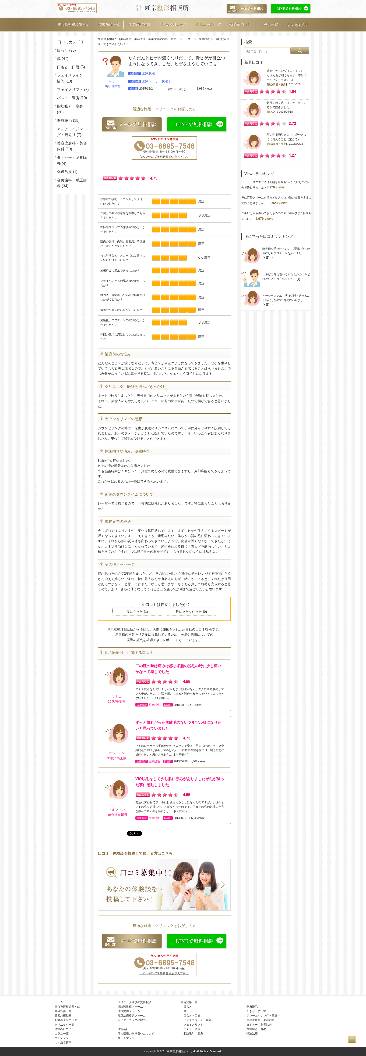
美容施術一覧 (109, 25)
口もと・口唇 (68, 67)
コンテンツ (62, 1038)
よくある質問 (297, 25)
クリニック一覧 (208, 25)
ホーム (59, 1002)
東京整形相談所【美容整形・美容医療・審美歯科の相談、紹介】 (138, 39)
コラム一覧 (269, 25)
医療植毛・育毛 (256, 1029)
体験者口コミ (240, 25)
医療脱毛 (64, 121)
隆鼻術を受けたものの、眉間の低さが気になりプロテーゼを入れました (286, 253)
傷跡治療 (64, 172)
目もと (62, 50)
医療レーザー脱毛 (155, 81)
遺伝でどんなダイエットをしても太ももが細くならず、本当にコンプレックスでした (286, 75)
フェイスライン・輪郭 (197, 1020)
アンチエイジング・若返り (263, 1015)
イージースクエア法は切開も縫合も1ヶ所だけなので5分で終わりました (285, 300)
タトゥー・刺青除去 (259, 1024)
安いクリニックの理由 (132, 1020)
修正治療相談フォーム (132, 1015)
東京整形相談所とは (73, 25)
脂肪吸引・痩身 (70, 106)
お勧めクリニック (173, 25)
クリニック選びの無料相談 (134, 1002)
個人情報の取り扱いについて (136, 1033)
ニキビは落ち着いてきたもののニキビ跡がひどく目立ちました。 (286, 277)
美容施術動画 (139, 25)
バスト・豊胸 (68, 98)
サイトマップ (126, 1038)
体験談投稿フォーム (130, 1006)
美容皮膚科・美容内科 (260, 1020)
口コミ (189, 39)
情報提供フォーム (129, 1011)
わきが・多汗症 (256, 1011)
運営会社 (123, 1029)
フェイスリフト (70, 90)
